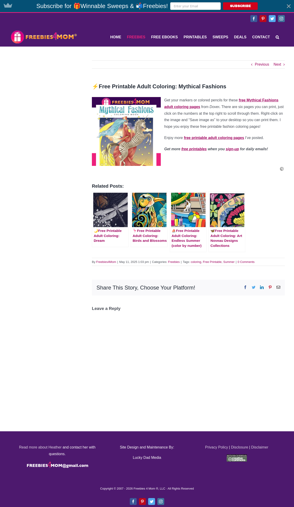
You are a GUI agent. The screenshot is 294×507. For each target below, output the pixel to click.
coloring (196, 262)
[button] (147, 6)
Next (277, 64)
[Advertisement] (43, 89)
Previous (262, 64)
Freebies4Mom (106, 262)
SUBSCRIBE (240, 6)
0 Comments (246, 262)
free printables (194, 149)
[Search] (277, 37)
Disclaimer (259, 447)
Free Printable (212, 262)
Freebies (174, 262)
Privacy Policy (216, 447)
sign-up (232, 149)
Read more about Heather (40, 447)
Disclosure (239, 447)
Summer (229, 262)
